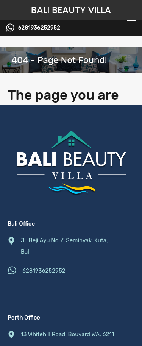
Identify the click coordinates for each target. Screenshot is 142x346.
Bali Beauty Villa (71, 10)
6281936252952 (39, 28)
